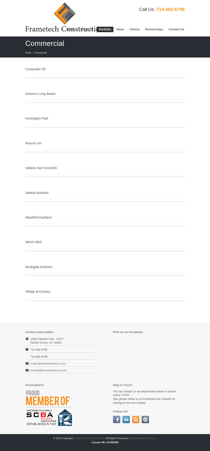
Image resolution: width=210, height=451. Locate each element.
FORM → (127, 395)
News (120, 29)
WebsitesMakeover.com (143, 438)
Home (71, 29)
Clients (135, 29)
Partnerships (154, 29)
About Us (86, 29)
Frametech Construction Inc (88, 438)
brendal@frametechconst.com (48, 370)
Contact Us (176, 29)
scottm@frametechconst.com (48, 363)
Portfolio (105, 29)
